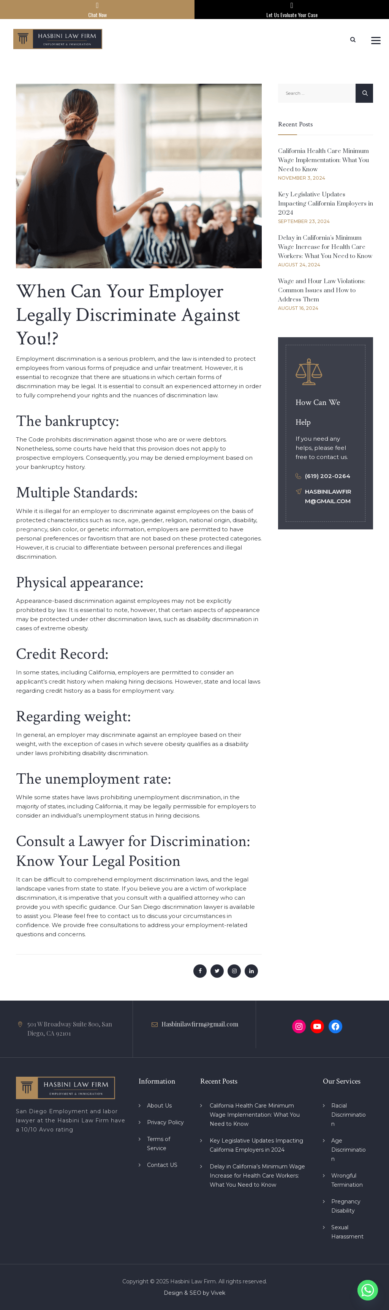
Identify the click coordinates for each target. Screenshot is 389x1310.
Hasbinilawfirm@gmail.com (199, 1024)
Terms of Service (158, 1144)
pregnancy (31, 529)
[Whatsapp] (367, 1290)
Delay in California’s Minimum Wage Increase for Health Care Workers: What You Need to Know (325, 247)
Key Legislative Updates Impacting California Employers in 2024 (325, 204)
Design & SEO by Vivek (194, 1292)
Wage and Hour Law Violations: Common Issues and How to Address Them (321, 290)
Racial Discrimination (348, 1114)
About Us (159, 1105)
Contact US (162, 1165)
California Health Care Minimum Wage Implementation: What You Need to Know (323, 160)
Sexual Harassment (347, 1232)
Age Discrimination (348, 1149)
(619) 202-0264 (327, 476)
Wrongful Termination (347, 1180)
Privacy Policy (165, 1122)
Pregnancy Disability (346, 1206)
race (118, 520)
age (133, 520)
